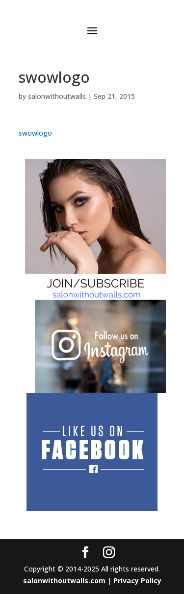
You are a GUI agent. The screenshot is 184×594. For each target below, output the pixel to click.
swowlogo (35, 133)
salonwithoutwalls (57, 96)
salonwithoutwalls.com (64, 580)
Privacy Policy (137, 580)
